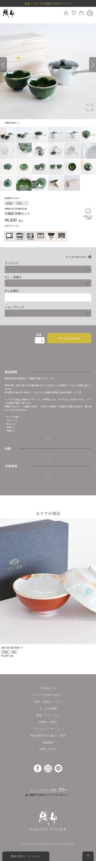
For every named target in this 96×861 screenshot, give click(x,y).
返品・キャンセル (48, 715)
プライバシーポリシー (48, 729)
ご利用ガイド (48, 688)
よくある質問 (48, 708)
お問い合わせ (48, 749)
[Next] (92, 64)
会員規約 (48, 742)
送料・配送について (48, 701)
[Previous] (3, 64)
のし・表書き (13, 277)
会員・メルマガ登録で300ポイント (48, 3)
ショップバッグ (14, 307)
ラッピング (12, 263)
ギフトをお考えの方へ (76, 257)
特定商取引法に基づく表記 (48, 735)
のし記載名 (12, 290)
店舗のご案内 (48, 722)
